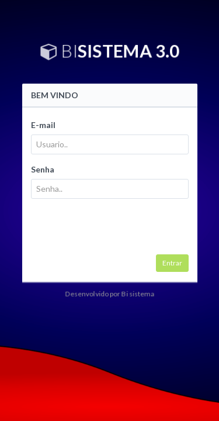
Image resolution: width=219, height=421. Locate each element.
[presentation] (119, 231)
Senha (42, 169)
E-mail (43, 125)
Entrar (172, 262)
